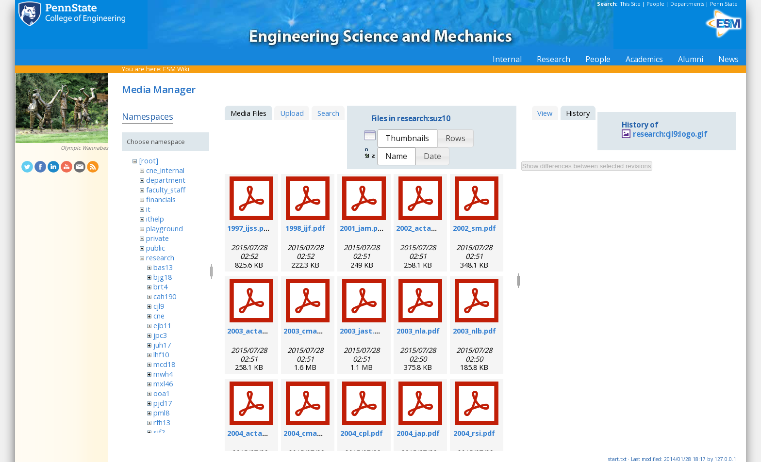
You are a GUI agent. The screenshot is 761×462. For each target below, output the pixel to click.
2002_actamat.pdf (428, 228)
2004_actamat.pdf (259, 433)
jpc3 (160, 335)
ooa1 (161, 393)
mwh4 (163, 374)
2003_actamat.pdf (259, 330)
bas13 (163, 267)
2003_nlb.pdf (474, 330)
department (165, 180)
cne (159, 315)
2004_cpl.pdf (361, 433)
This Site (630, 3)
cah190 (164, 296)
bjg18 (162, 277)
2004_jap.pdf (418, 433)
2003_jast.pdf (363, 330)
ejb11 (162, 325)
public (155, 248)
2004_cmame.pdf (312, 433)
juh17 (162, 345)
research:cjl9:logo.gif (670, 134)
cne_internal (165, 170)
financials (161, 199)
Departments (687, 3)
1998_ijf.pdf (305, 228)
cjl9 (158, 306)
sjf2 (159, 432)
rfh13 (161, 422)
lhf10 (161, 354)
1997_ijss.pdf (249, 228)
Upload (292, 113)
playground (164, 228)
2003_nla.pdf (418, 330)
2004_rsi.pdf (474, 433)
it (148, 209)
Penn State (724, 3)
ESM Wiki (176, 68)
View (544, 113)
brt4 (160, 286)
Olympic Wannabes (84, 147)
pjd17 (162, 403)
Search (328, 113)
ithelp (155, 218)
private (157, 238)
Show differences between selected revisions (586, 166)
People (655, 3)
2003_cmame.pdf (312, 330)
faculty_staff (165, 189)
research (160, 257)
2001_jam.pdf (362, 228)
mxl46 (163, 383)
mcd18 (164, 364)
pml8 (161, 412)
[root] (148, 160)
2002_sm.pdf (474, 228)
